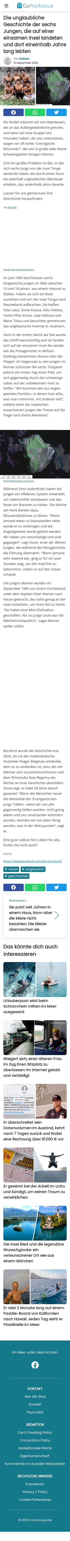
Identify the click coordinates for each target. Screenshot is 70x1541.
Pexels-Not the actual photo (18, 269)
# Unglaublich (33, 869)
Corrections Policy (35, 1440)
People (12, 207)
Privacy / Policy (35, 1491)
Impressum (35, 1484)
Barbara (24, 58)
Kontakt (35, 1404)
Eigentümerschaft (35, 1456)
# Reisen (11, 869)
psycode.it (35, 1412)
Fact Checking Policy (35, 1432)
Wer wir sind (35, 1396)
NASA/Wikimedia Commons (18, 481)
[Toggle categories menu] (6, 5)
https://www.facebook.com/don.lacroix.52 (32, 861)
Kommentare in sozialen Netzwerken (35, 1463)
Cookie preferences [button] (35, 1499)
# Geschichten (16, 876)
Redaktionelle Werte (35, 1448)
